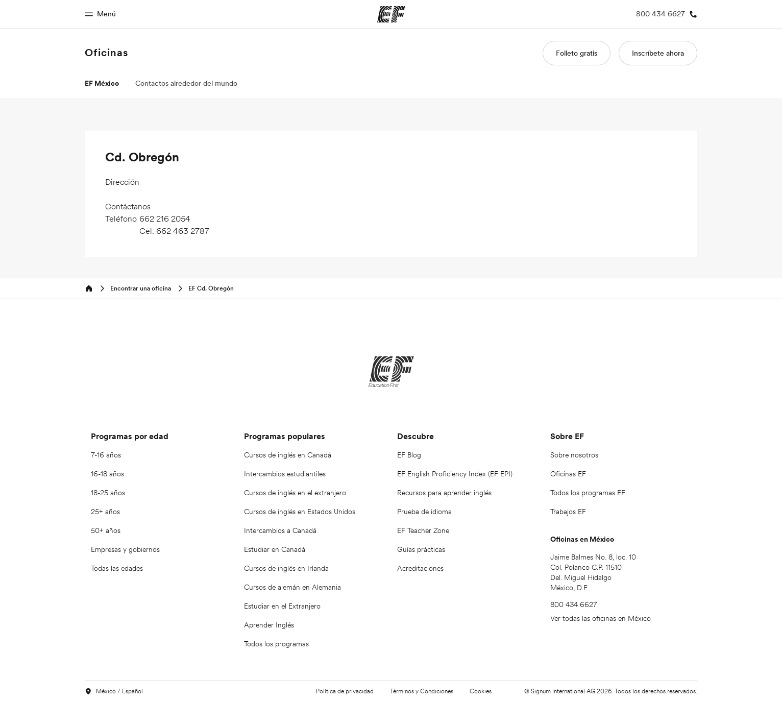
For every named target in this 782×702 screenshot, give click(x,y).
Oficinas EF (568, 474)
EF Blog (409, 455)
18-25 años (108, 493)
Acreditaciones (420, 568)
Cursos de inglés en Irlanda (286, 568)
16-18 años (107, 474)
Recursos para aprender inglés (444, 493)
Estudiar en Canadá (274, 549)
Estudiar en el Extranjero (282, 606)
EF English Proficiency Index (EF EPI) (454, 474)
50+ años (105, 530)
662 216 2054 (164, 218)
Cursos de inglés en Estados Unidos (299, 511)
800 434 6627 (573, 604)
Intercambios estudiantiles (285, 474)
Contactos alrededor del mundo (186, 83)
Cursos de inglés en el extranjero (295, 493)
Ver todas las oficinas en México (600, 618)
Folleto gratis (576, 53)
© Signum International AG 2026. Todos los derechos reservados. (610, 691)
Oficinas (106, 53)
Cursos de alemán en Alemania (292, 587)
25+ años (105, 511)
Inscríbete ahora (658, 53)
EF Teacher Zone (423, 530)
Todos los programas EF (587, 493)
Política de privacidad (345, 691)
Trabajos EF (568, 511)
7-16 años (106, 455)
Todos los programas (276, 644)
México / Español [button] (114, 691)
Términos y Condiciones (421, 691)
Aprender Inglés (269, 625)
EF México (102, 83)
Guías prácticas (421, 549)
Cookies (481, 691)
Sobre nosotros (574, 455)
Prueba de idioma (424, 511)
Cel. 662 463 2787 (174, 230)
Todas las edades (117, 568)
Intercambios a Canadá (280, 530)
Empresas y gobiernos (125, 549)
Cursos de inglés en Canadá (287, 455)
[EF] (391, 371)
